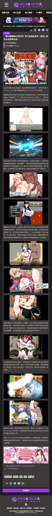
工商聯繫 (36, 508)
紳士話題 (17, 13)
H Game (15, 476)
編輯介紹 (22, 508)
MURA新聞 (10, 46)
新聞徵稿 (29, 508)
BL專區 (39, 13)
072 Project (31, 90)
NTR (40, 237)
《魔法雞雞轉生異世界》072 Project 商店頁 (20, 466)
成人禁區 (28, 13)
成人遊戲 (13, 26)
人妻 (25, 476)
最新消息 (5, 13)
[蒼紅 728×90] (26, 22)
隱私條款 (16, 508)
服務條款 (9, 508)
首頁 (4, 26)
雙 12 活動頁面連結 (11, 468)
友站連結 (42, 508)
